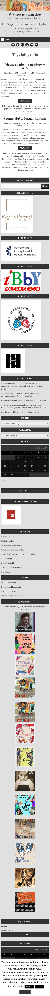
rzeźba (8, 165)
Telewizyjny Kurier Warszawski (25, 167)
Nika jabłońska (39, 162)
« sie (3, 481)
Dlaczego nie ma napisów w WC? (25, 66)
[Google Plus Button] (22, 45)
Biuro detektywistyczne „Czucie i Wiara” (18, 554)
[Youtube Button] (31, 45)
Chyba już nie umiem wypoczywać (16, 401)
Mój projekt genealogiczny (13, 545)
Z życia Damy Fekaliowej (11, 567)
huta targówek (42, 159)
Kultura (16, 106)
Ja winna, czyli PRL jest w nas (13, 412)
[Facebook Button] (17, 45)
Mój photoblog (7, 541)
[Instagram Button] (27, 45)
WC (31, 111)
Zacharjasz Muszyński (11, 587)
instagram (36, 109)
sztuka (15, 165)
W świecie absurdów (25, 14)
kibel (43, 109)
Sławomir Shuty (22, 111)
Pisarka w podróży (9, 559)
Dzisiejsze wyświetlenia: (26, 29)
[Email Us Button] (36, 45)
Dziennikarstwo (20, 153)
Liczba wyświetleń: (24, 32)
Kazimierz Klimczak (13, 162)
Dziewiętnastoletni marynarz (14, 596)
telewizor (6, 167)
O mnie (4, 926)
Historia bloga (7, 931)
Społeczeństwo (36, 106)
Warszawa (39, 153)
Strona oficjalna (8, 537)
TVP (41, 167)
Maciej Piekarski (8, 583)
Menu (7, 39)
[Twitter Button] (13, 45)
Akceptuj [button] (29, 986)
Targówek (39, 165)
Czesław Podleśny (18, 159)
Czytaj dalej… (26, 100)
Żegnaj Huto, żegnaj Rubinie (25, 118)
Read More (25, 992)
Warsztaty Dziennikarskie (12, 550)
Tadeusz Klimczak (27, 165)
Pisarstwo (24, 106)
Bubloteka (5, 572)
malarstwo (27, 162)
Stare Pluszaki (7, 563)
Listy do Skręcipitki (9, 591)
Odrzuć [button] (39, 986)
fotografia (27, 109)
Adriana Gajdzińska (20, 156)
